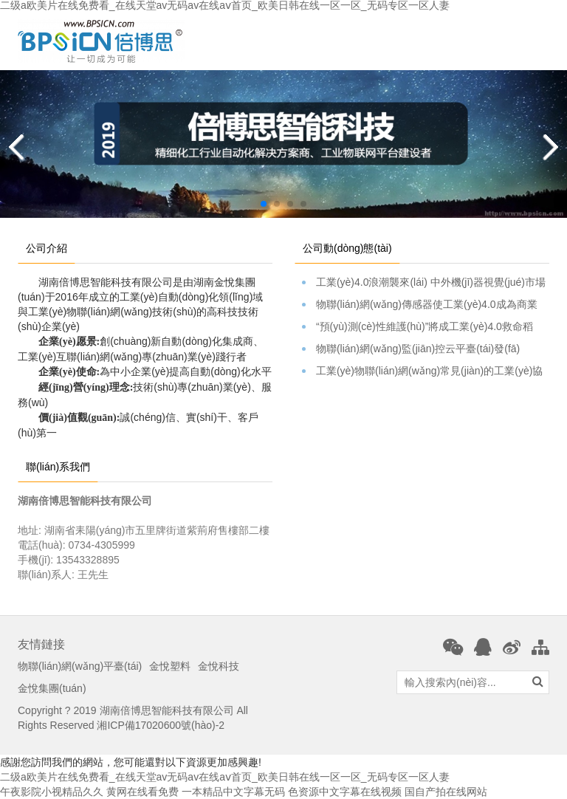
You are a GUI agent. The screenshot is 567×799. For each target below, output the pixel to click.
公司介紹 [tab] (46, 248)
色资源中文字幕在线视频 (345, 792)
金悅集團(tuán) (52, 688)
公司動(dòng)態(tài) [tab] (347, 248)
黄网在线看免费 (142, 792)
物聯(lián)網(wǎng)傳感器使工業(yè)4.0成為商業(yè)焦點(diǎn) (425, 305)
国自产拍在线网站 (446, 792)
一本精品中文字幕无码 (233, 792)
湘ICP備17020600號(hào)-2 (160, 725)
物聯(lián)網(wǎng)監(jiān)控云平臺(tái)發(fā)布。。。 (425, 349)
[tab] (410, 241)
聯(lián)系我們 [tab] (58, 467)
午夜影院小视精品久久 (51, 792)
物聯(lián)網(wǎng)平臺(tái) (80, 666)
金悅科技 (218, 666)
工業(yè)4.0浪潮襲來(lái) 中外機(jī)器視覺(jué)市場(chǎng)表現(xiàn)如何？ (425, 282)
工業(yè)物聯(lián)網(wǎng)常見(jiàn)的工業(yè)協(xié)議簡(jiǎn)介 (425, 371)
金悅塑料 (169, 666)
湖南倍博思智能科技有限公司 (167, 710)
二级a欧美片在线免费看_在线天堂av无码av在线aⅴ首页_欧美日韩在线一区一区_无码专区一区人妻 (225, 777)
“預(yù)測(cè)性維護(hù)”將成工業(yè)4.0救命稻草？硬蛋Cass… (425, 327)
